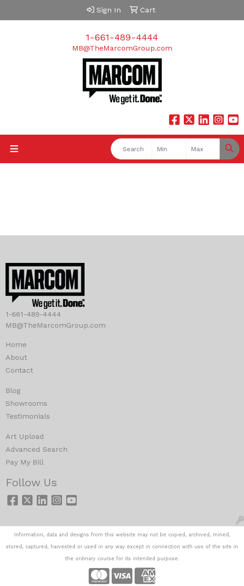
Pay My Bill (25, 462)
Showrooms (26, 403)
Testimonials (28, 416)
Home (16, 344)
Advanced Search (37, 449)
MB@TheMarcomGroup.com (122, 48)
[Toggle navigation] (14, 148)
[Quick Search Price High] (203, 148)
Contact (19, 370)
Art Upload (25, 436)
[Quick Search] (131, 148)
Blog (13, 390)
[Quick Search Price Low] (169, 148)
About (16, 357)
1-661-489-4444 (122, 37)
